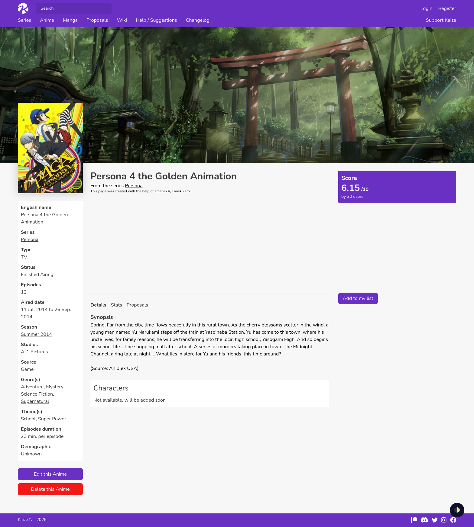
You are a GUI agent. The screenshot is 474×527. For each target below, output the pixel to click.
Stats (116, 305)
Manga (70, 20)
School (28, 419)
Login (426, 8)
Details (98, 305)
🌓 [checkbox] (457, 510)
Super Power (52, 419)
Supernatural (35, 401)
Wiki (122, 20)
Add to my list (358, 298)
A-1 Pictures (34, 352)
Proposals (97, 20)
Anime (47, 20)
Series (24, 20)
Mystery (54, 387)
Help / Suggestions (156, 20)
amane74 (162, 191)
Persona (29, 239)
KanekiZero (181, 191)
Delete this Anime (50, 489)
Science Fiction (37, 394)
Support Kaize (441, 20)
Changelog (197, 20)
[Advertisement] (209, 243)
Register (447, 8)
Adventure (32, 387)
